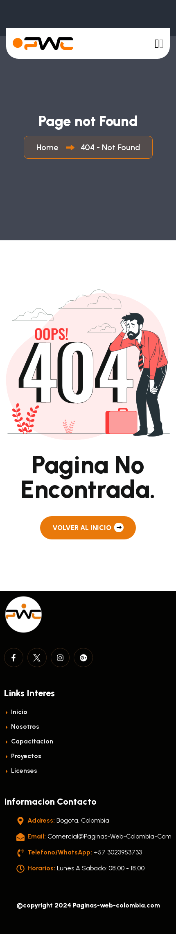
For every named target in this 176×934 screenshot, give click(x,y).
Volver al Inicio (88, 527)
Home (49, 147)
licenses (20, 770)
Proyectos (22, 756)
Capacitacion (28, 741)
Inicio (15, 712)
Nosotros (21, 726)
